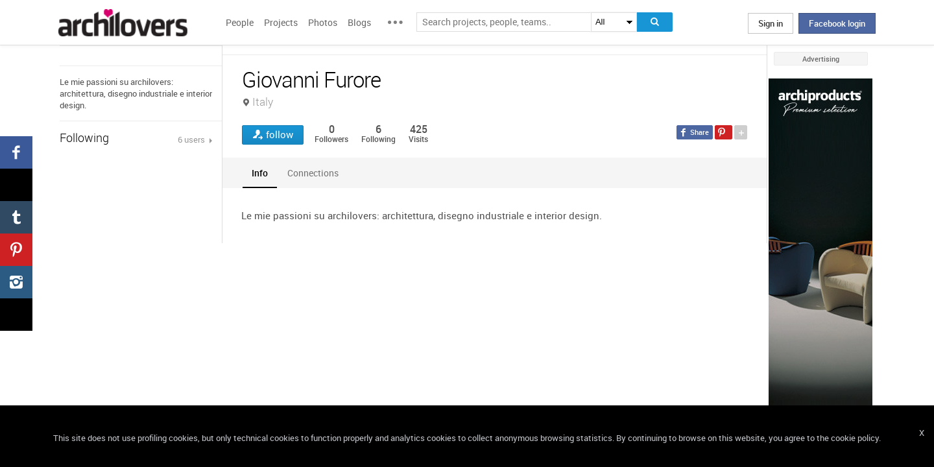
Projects (281, 22)
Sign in (770, 23)
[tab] (260, 173)
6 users (192, 139)
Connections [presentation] (313, 173)
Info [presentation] (260, 173)
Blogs (359, 22)
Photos (322, 22)
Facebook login (837, 23)
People (240, 22)
